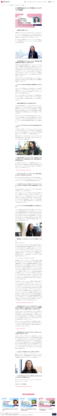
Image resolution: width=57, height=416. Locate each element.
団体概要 (49, 1)
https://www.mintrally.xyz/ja (20, 328)
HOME (3, 5)
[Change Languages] (53, 2)
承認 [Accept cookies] (54, 414)
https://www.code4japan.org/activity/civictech (23, 170)
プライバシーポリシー (25, 414)
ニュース (35, 1)
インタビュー (6, 5)
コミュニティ (30, 1)
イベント (39, 1)
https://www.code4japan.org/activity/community (24, 386)
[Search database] (55, 2)
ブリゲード (45, 1)
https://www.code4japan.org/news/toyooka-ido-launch (24, 302)
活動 (25, 1)
